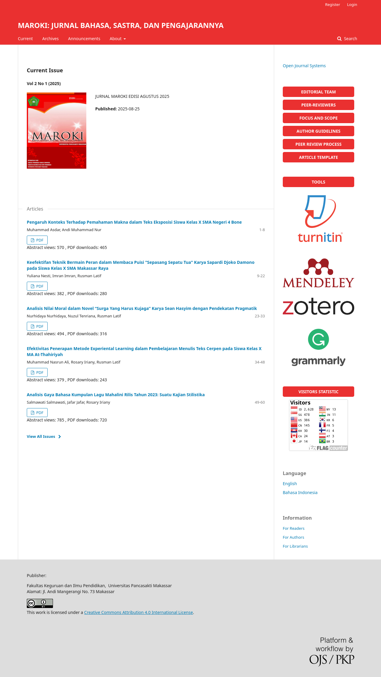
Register (332, 4)
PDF (39, 240)
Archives (50, 38)
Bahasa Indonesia (300, 492)
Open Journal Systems (304, 65)
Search (350, 38)
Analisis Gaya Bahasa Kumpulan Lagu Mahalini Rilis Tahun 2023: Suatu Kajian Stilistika (116, 394)
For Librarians (295, 546)
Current (25, 38)
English (290, 483)
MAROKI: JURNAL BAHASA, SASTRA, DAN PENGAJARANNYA (121, 25)
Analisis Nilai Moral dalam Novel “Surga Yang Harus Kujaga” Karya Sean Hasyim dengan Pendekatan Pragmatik (142, 308)
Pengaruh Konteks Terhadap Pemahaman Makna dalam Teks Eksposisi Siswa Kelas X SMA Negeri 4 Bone (134, 222)
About (116, 38)
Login (352, 4)
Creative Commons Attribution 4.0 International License (138, 612)
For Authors (293, 537)
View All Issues (41, 436)
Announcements (84, 38)
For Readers (294, 528)
